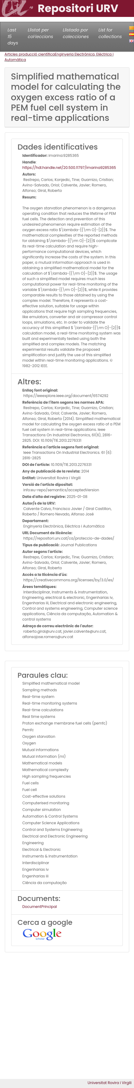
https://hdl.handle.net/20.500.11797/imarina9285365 (69, 167)
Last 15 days (13, 36)
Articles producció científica (30, 54)
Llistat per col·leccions (40, 33)
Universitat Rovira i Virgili (110, 1082)
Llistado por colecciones (76, 33)
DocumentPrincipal (39, 906)
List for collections (110, 33)
